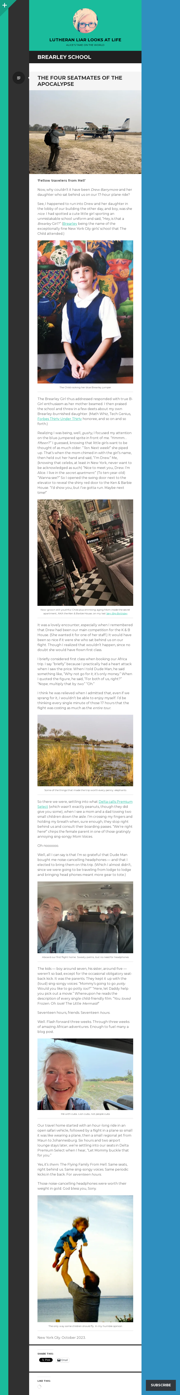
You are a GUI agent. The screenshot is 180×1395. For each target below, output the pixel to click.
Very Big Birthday (117, 613)
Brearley (70, 224)
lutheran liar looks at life (85, 39)
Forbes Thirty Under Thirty (59, 419)
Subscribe (161, 1385)
